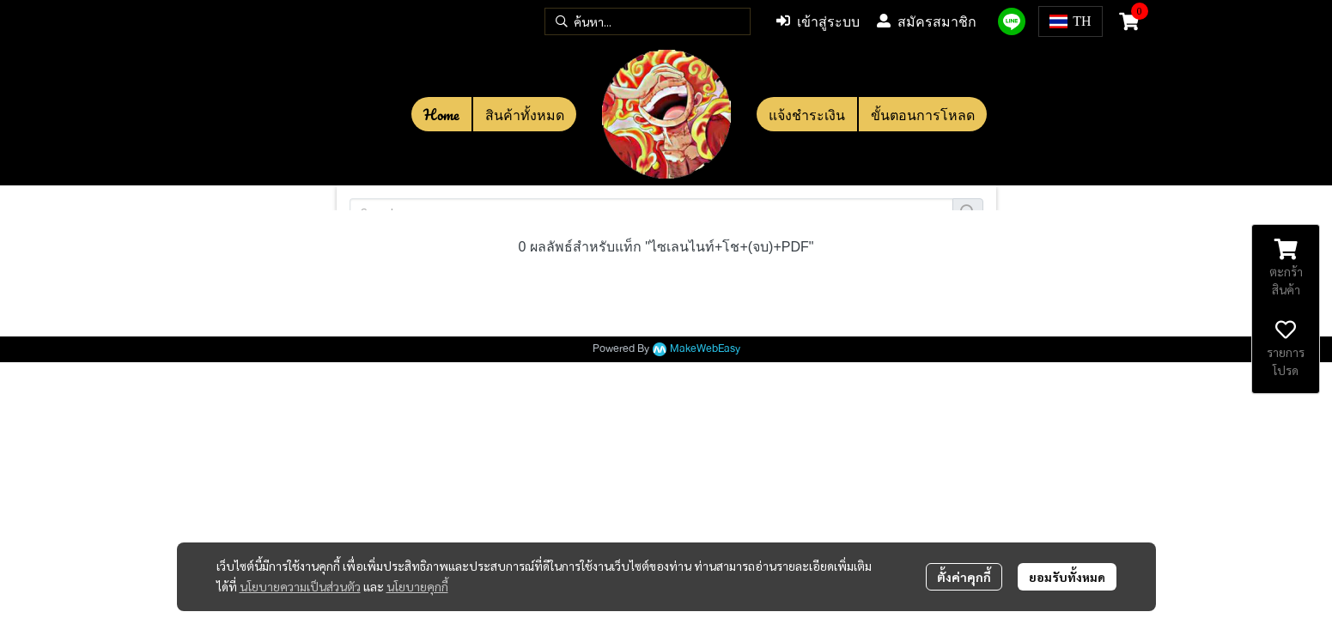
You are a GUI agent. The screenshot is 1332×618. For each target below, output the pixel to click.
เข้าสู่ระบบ (818, 21)
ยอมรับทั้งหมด (1067, 577)
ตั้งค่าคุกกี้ (964, 577)
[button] (647, 21)
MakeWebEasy (705, 349)
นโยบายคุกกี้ (417, 586)
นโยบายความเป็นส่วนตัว (300, 586)
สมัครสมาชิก (926, 21)
